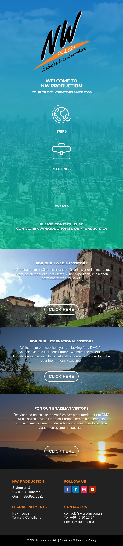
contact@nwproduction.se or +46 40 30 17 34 (61, 229)
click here (61, 309)
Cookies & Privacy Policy (78, 540)
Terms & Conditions (26, 517)
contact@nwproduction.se (83, 513)
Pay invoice (20, 513)
